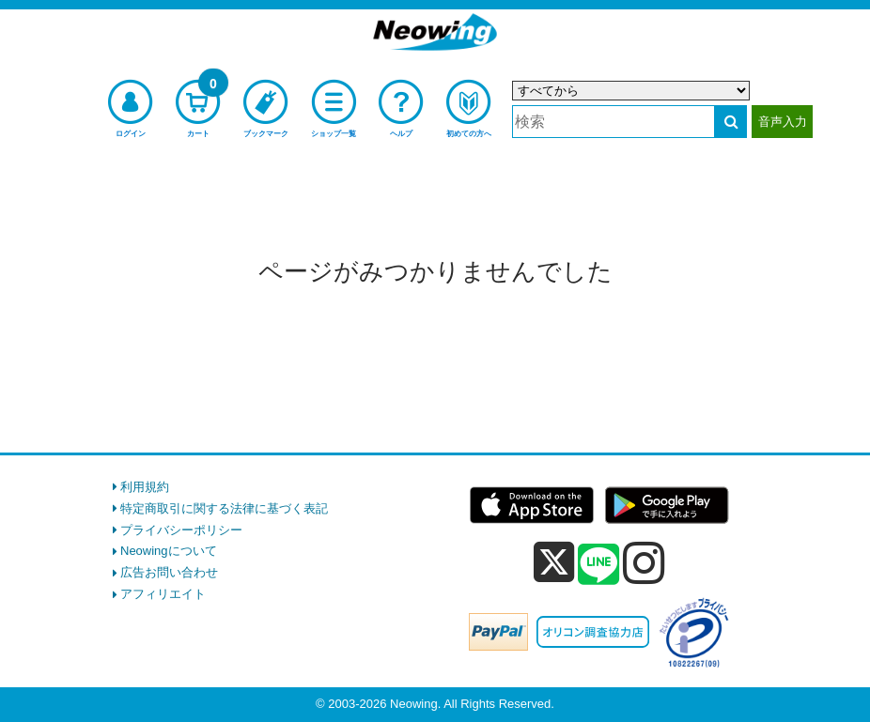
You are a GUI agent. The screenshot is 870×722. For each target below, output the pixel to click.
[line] (598, 565)
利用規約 (144, 487)
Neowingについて (168, 551)
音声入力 (782, 122)
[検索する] (730, 121)
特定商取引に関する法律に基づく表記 (224, 508)
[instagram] (644, 562)
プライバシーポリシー (181, 530)
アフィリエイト (163, 594)
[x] (554, 563)
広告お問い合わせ (169, 572)
